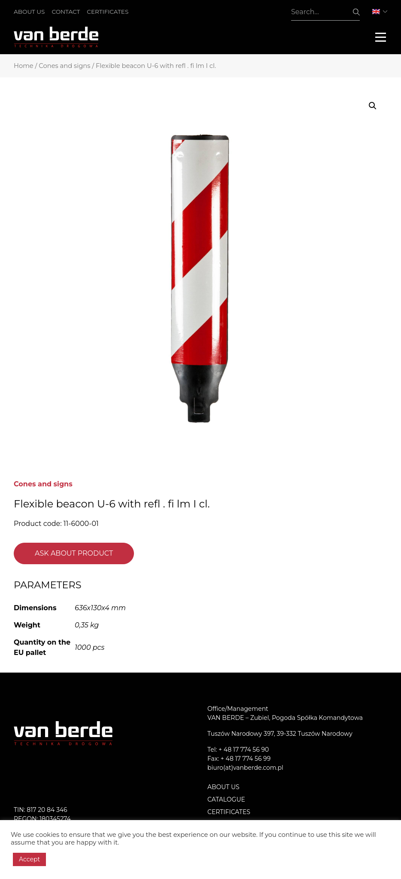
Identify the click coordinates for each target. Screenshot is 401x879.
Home (23, 66)
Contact (66, 11)
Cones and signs (64, 66)
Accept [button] (29, 859)
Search (356, 12)
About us (29, 11)
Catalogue (226, 799)
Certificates (107, 11)
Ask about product (74, 553)
